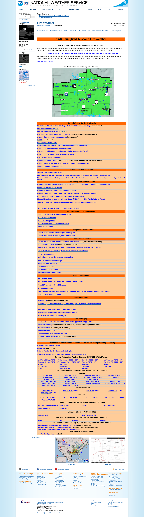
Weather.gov (40, 25)
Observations (40, 474)
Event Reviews (113, 476)
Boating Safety (95, 480)
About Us (110, 505)
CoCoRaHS (40, 481)
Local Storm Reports (24, 479)
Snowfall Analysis (41, 477)
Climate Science (77, 481)
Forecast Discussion (60, 474)
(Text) (47, 129)
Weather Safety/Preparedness (99, 474)
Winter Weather (59, 483)
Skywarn (111, 483)
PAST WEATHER (47, 9)
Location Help (23, 19)
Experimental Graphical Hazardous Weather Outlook (26, 475)
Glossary (93, 505)
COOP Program (113, 477)
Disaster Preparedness (97, 476)
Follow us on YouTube (62, 469)
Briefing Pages (25, 481)
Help (92, 503)
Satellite (39, 480)
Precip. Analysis (41, 484)
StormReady (94, 479)
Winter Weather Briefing (25, 483)
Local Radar (108, 464)
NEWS (100, 9)
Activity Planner (59, 480)
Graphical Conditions (42, 483)
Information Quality (96, 502)
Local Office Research (115, 474)
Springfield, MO (49, 25)
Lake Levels (40, 476)
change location (31, 85)
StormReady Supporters (115, 485)
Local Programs (116, 31)
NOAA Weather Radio (97, 477)
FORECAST (32, 9)
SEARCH (110, 9)
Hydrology (77, 485)
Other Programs (115, 488)
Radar (66, 31)
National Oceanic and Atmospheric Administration (50, 502)
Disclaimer (94, 500)
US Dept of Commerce (43, 500)
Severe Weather (59, 481)
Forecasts (73, 31)
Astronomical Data (78, 483)
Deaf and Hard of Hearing (98, 485)
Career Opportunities (113, 506)
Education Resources (114, 489)
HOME (21, 9)
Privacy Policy (111, 500)
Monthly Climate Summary (80, 476)
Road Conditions (41, 479)
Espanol (93, 484)
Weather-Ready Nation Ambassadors (115, 479)
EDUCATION (88, 9)
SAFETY (61, 9)
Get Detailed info (31, 49)
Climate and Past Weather (100, 31)
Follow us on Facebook (44, 469)
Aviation (57, 477)
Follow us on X (24, 469)
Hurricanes (58, 484)
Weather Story (36, 437)
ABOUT (120, 9)
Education (111, 484)
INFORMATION (74, 9)
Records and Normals (79, 474)
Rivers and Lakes (84, 31)
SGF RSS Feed (118, 469)
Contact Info (112, 495)
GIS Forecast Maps (60, 479)
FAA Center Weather (60, 485)
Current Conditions (56, 31)
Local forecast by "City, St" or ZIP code (25, 13)
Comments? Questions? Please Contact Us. (49, 513)
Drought (75, 480)
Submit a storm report (25, 477)
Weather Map (72, 464)
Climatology (78, 473)
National (75, 479)
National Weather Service (44, 503)
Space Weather (59, 487)
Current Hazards (42, 31)
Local (74, 477)
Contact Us (113, 492)
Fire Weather (58, 476)
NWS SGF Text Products (115, 481)
